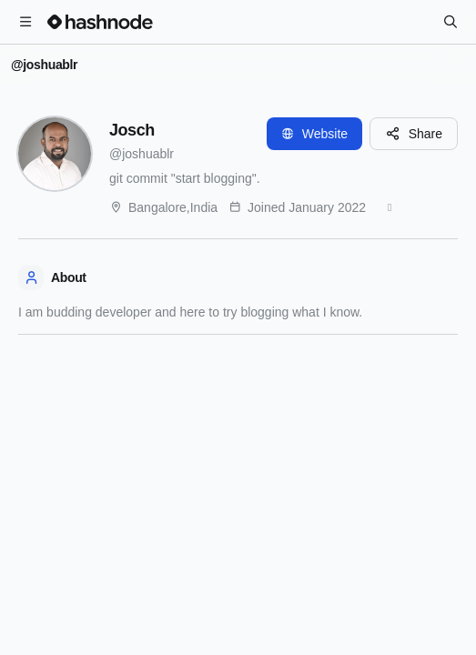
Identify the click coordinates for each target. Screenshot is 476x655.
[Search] (450, 21)
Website (314, 133)
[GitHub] (389, 207)
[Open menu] (25, 21)
